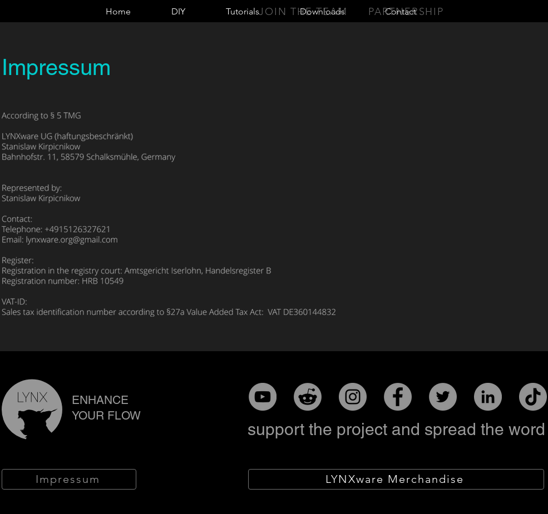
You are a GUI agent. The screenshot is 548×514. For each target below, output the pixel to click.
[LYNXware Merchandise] (396, 479)
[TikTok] (533, 397)
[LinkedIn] (488, 397)
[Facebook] (398, 397)
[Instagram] (353, 397)
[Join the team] (304, 11)
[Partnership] (407, 11)
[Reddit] (308, 397)
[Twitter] (443, 397)
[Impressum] (69, 479)
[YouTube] (263, 397)
